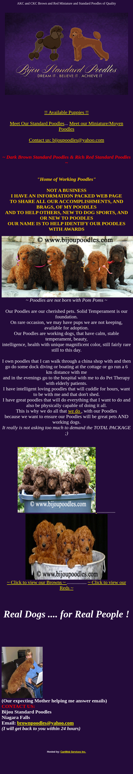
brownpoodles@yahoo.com (45, 723)
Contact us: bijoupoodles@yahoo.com (66, 140)
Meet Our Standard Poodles (37, 123)
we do (74, 411)
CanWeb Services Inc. (73, 751)
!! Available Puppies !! (66, 112)
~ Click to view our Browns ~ (37, 582)
